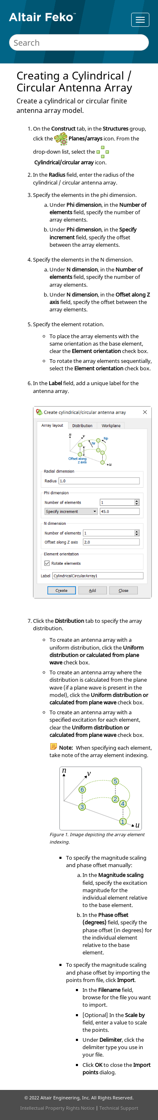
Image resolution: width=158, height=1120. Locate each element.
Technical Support (118, 1108)
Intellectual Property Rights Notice (57, 1108)
